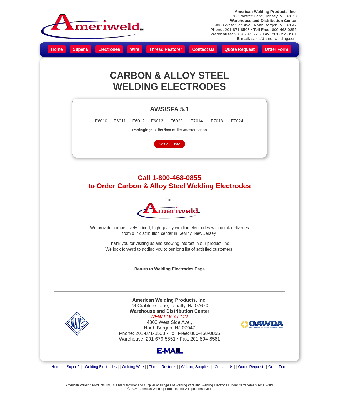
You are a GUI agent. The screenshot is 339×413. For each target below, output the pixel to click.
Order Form (276, 49)
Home (57, 49)
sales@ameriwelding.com (274, 38)
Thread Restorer (165, 49)
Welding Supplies (195, 367)
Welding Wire (133, 367)
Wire (134, 49)
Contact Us (203, 49)
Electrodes (109, 49)
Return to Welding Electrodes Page (169, 269)
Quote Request (240, 49)
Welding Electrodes (101, 367)
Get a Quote (169, 144)
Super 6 (80, 49)
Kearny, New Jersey (197, 233)
